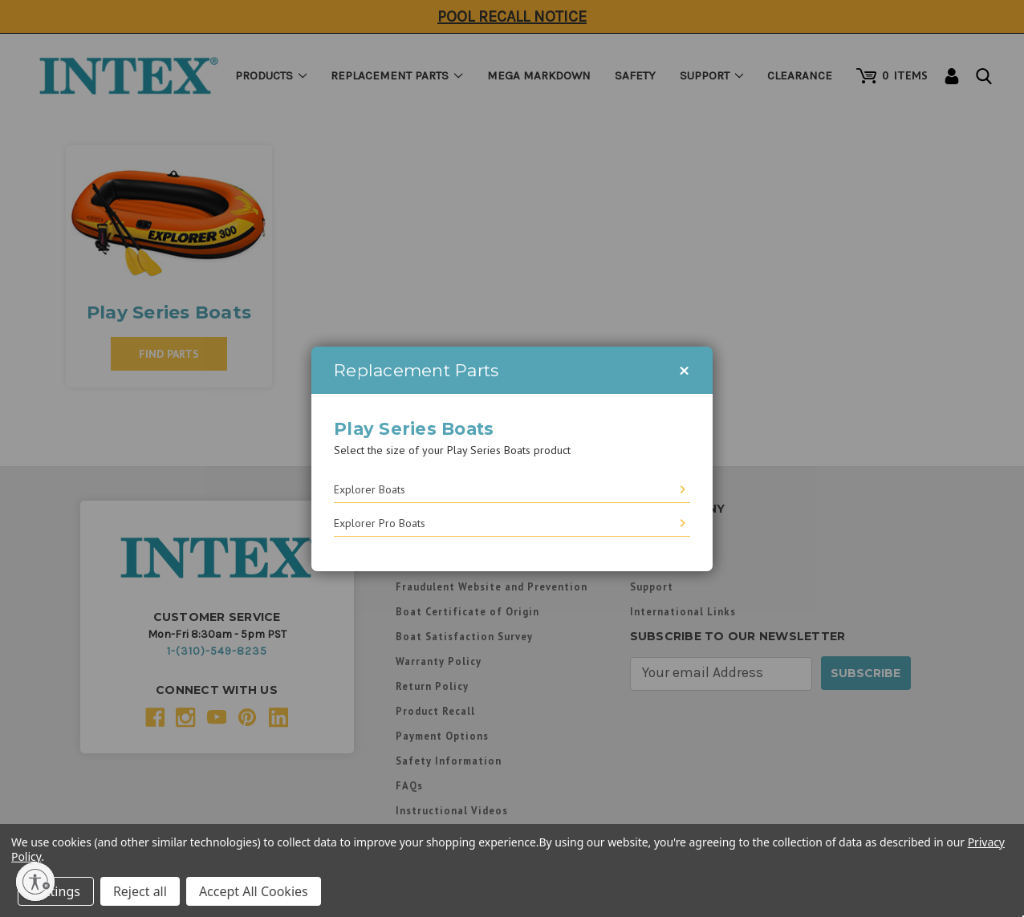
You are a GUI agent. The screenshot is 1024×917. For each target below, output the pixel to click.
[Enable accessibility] (35, 881)
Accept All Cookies (253, 891)
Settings (55, 891)
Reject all (140, 891)
